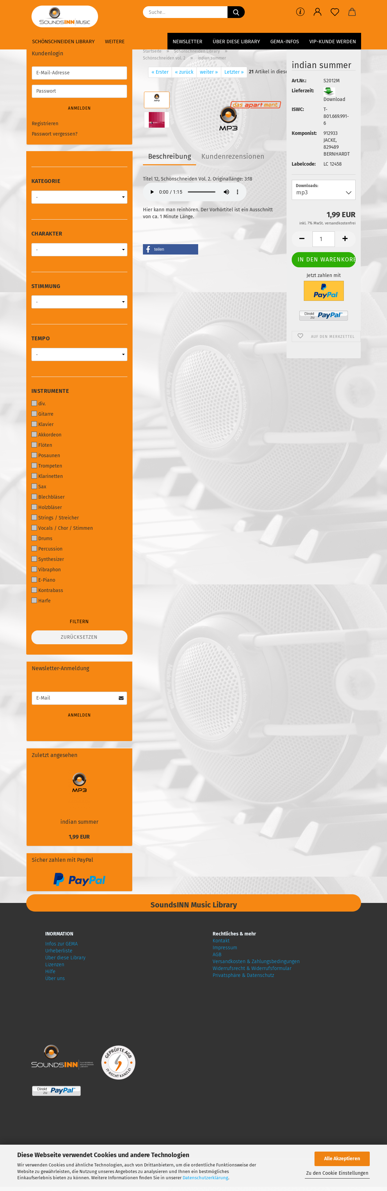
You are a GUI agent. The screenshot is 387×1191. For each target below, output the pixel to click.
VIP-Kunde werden (332, 41)
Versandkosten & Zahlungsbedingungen (256, 961)
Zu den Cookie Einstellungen (337, 1173)
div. (38, 403)
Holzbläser (46, 507)
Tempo (40, 338)
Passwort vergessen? (54, 134)
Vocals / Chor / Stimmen (62, 528)
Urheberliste (58, 951)
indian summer (79, 822)
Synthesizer (47, 559)
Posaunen (45, 455)
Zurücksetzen (79, 637)
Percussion (46, 549)
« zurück (184, 72)
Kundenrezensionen (232, 156)
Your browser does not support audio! (194, 192)
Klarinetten (47, 476)
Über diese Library (236, 41)
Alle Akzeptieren (342, 1159)
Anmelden (79, 108)
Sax (38, 486)
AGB (217, 955)
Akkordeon (46, 435)
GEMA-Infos (284, 41)
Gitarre (42, 414)
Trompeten (46, 466)
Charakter (46, 233)
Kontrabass (47, 590)
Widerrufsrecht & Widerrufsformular (252, 968)
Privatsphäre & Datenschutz (243, 975)
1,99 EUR (79, 836)
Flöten (41, 445)
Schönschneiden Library (63, 41)
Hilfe (50, 972)
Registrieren (45, 124)
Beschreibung (169, 156)
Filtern (79, 622)
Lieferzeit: (302, 91)
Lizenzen (54, 965)
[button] (317, 12)
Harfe (41, 601)
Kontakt (221, 941)
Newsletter (187, 41)
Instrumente (50, 391)
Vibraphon (46, 569)
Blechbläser (48, 497)
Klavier (42, 424)
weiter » (209, 72)
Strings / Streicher (55, 518)
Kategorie (45, 181)
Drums (41, 538)
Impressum (225, 948)
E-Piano (43, 580)
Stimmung (45, 286)
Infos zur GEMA (61, 944)
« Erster (160, 72)
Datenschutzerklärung (205, 1177)
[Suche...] (236, 12)
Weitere (115, 41)
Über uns (55, 978)
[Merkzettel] (335, 12)
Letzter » (234, 72)
